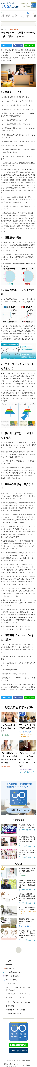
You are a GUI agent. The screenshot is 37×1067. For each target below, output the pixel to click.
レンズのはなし (28, 15)
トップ (8, 961)
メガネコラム (34, 15)
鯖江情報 (9, 997)
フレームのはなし (22, 15)
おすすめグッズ (25, 987)
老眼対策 (2, 15)
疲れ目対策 (8, 15)
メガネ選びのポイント (14, 15)
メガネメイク (10, 994)
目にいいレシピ (25, 994)
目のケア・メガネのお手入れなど (27, 736)
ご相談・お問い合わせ (14, 1013)
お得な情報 (10, 1006)
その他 (22, 997)
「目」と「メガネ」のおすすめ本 (18, 1002)
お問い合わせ (26, 1065)
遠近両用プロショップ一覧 (15, 1010)
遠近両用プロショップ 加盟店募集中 (18, 1060)
